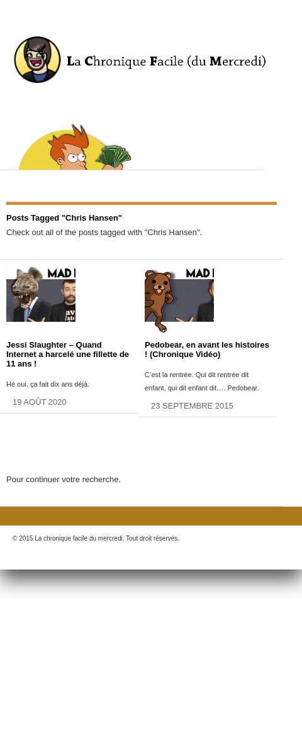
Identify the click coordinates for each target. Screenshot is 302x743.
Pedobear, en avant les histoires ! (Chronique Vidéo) (207, 349)
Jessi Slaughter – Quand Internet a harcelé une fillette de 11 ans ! (67, 354)
